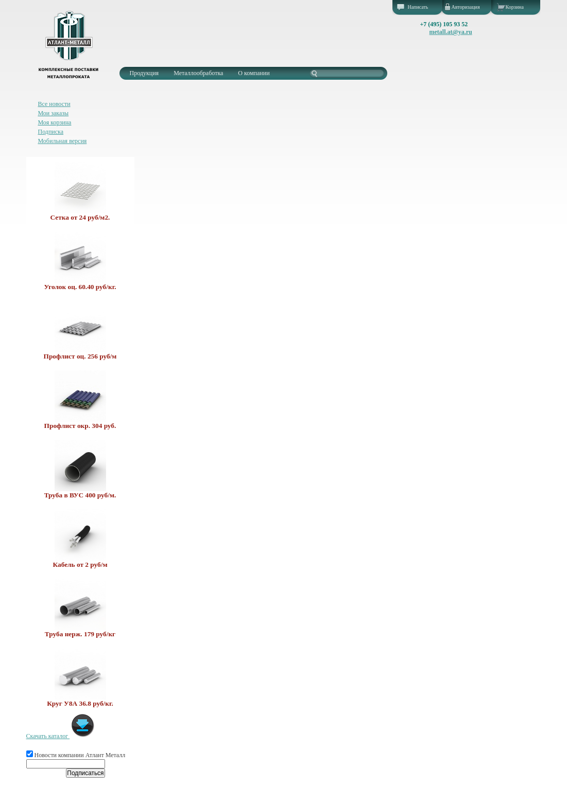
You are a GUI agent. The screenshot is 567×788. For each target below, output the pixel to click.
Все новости (54, 104)
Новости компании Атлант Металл (76, 755)
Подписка (51, 131)
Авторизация (466, 7)
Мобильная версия (62, 141)
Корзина (515, 7)
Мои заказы (53, 113)
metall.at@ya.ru (450, 31)
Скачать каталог (61, 736)
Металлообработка (198, 73)
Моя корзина (55, 122)
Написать (418, 7)
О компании (253, 73)
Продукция (144, 73)
